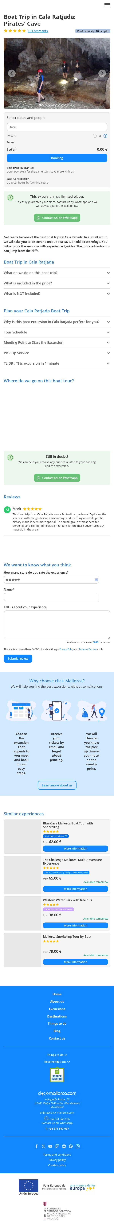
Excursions (57, 1009)
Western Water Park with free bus (67, 900)
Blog (57, 1031)
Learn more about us (57, 785)
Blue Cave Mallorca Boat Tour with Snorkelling (68, 825)
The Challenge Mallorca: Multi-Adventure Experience (72, 861)
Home (57, 994)
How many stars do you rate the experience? (36, 572)
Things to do (57, 1023)
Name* (9, 589)
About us (57, 1001)
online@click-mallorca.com (57, 1112)
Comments (38, 31)
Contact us (57, 1038)
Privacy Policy (66, 649)
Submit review (18, 658)
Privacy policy (57, 1160)
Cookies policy (57, 1165)
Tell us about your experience (25, 607)
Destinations (57, 1016)
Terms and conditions (57, 1154)
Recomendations (57, 1061)
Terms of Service (88, 649)
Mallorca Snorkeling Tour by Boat (67, 936)
